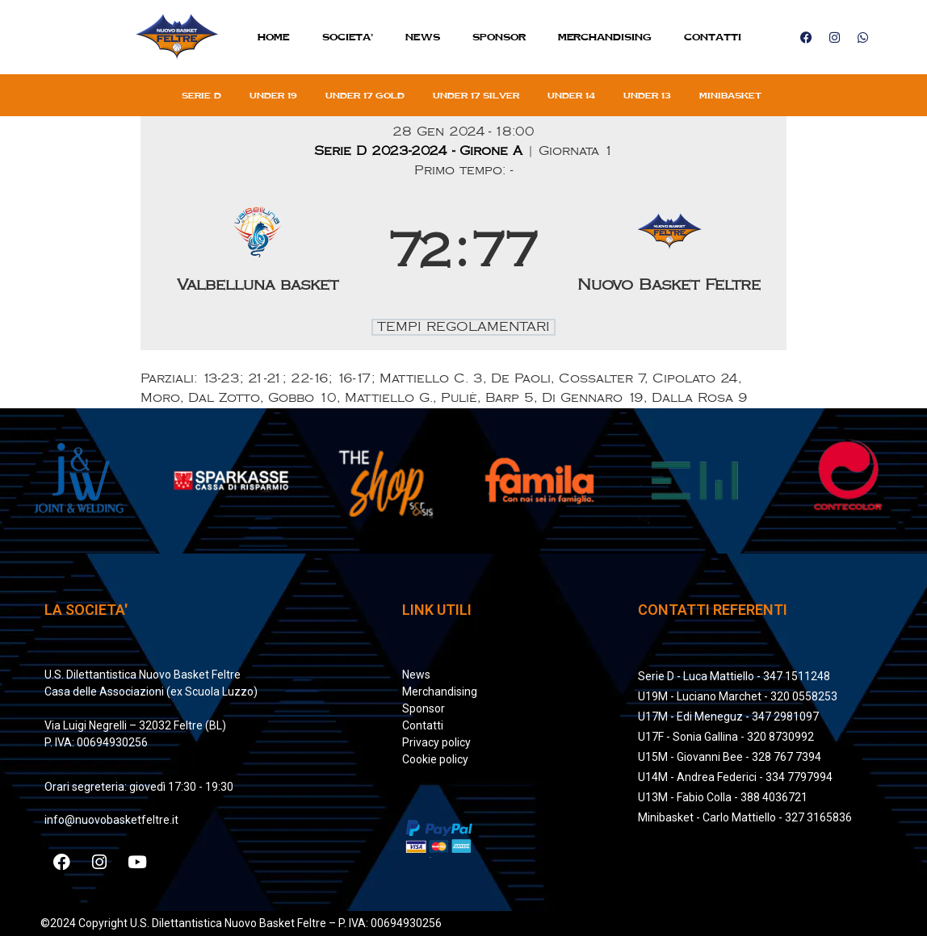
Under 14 (571, 95)
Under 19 (273, 95)
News (422, 37)
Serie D (201, 95)
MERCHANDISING (605, 37)
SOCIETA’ (347, 37)
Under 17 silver (476, 95)
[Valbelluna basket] (258, 252)
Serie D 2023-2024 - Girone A (420, 151)
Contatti (712, 37)
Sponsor (499, 37)
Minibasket (730, 95)
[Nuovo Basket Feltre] (670, 252)
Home (274, 37)
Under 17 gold (365, 95)
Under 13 (647, 95)
